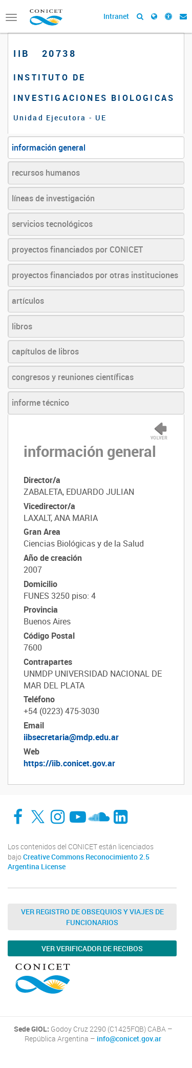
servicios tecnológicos (52, 223)
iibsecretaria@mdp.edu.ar (71, 737)
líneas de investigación (53, 198)
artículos (28, 300)
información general (49, 147)
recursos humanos (46, 172)
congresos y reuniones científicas (73, 377)
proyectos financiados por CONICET (77, 249)
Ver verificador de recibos (92, 948)
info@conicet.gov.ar (129, 1038)
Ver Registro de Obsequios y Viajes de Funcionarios (92, 917)
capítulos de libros (45, 351)
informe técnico (40, 402)
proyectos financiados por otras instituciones (95, 275)
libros (22, 326)
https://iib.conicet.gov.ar (69, 763)
